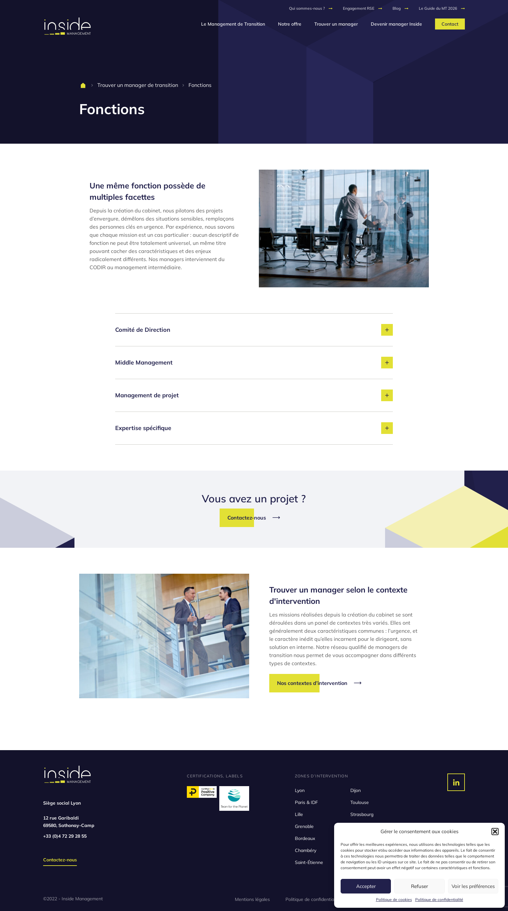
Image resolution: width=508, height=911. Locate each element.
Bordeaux (305, 838)
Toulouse (359, 802)
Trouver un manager (336, 24)
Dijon (355, 790)
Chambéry (305, 850)
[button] (495, 831)
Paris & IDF (306, 802)
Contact (449, 24)
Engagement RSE (358, 8)
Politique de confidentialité (439, 899)
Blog (397, 8)
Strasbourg (361, 814)
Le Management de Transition (233, 24)
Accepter (366, 886)
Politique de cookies (394, 899)
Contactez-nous (60, 860)
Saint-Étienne (309, 862)
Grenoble (304, 826)
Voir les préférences (473, 886)
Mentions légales (252, 899)
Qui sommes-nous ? (307, 8)
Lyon (300, 790)
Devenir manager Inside (396, 24)
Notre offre (289, 24)
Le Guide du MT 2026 (438, 8)
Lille (299, 814)
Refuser (419, 886)
